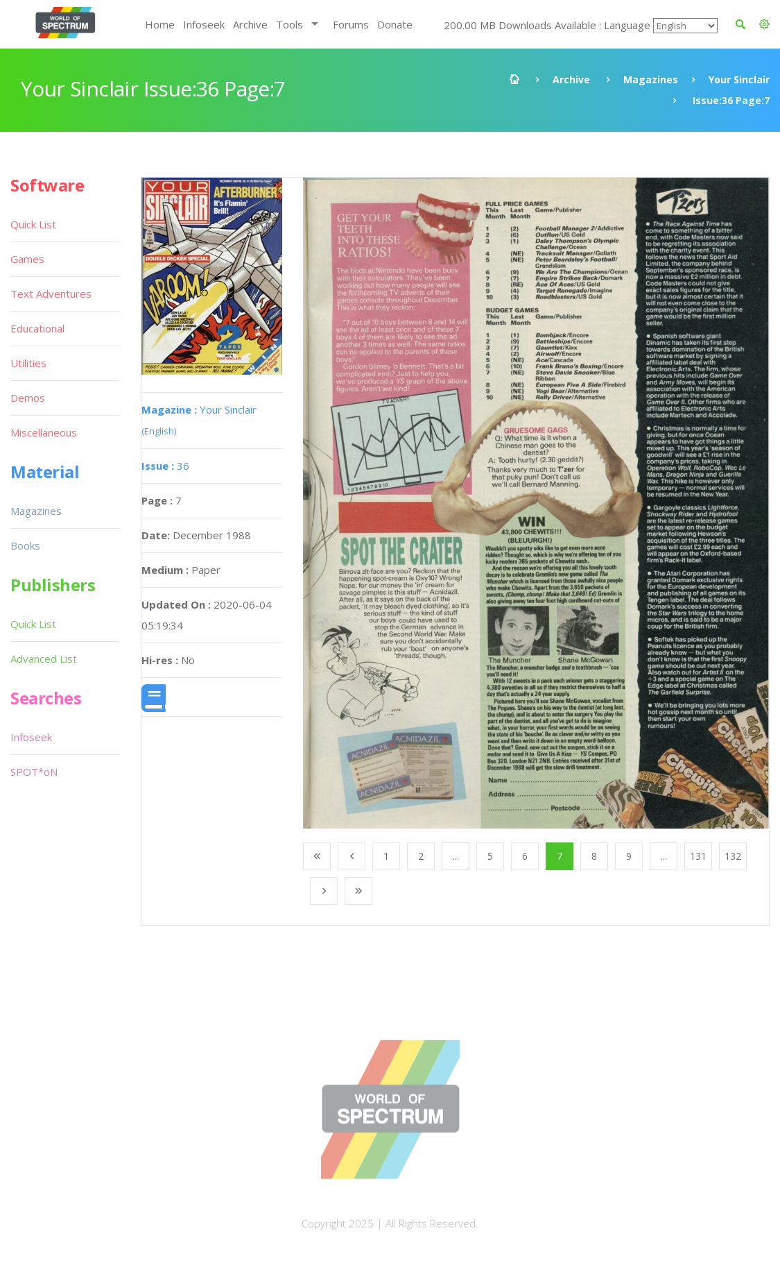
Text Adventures (51, 293)
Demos (27, 398)
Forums (351, 24)
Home (160, 24)
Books (25, 545)
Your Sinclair (739, 79)
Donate (395, 24)
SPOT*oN (34, 772)
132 (733, 856)
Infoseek (204, 24)
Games (27, 259)
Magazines (650, 79)
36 (165, 466)
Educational (37, 328)
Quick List (33, 224)
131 (698, 856)
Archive (250, 24)
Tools (289, 24)
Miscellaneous (43, 432)
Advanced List (43, 658)
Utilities (28, 363)
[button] (764, 24)
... (456, 856)
